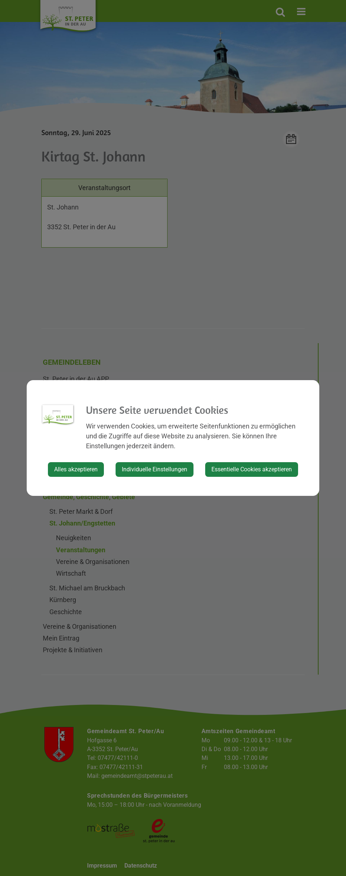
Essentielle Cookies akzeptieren (251, 469)
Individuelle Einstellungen (154, 469)
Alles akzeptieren (76, 469)
